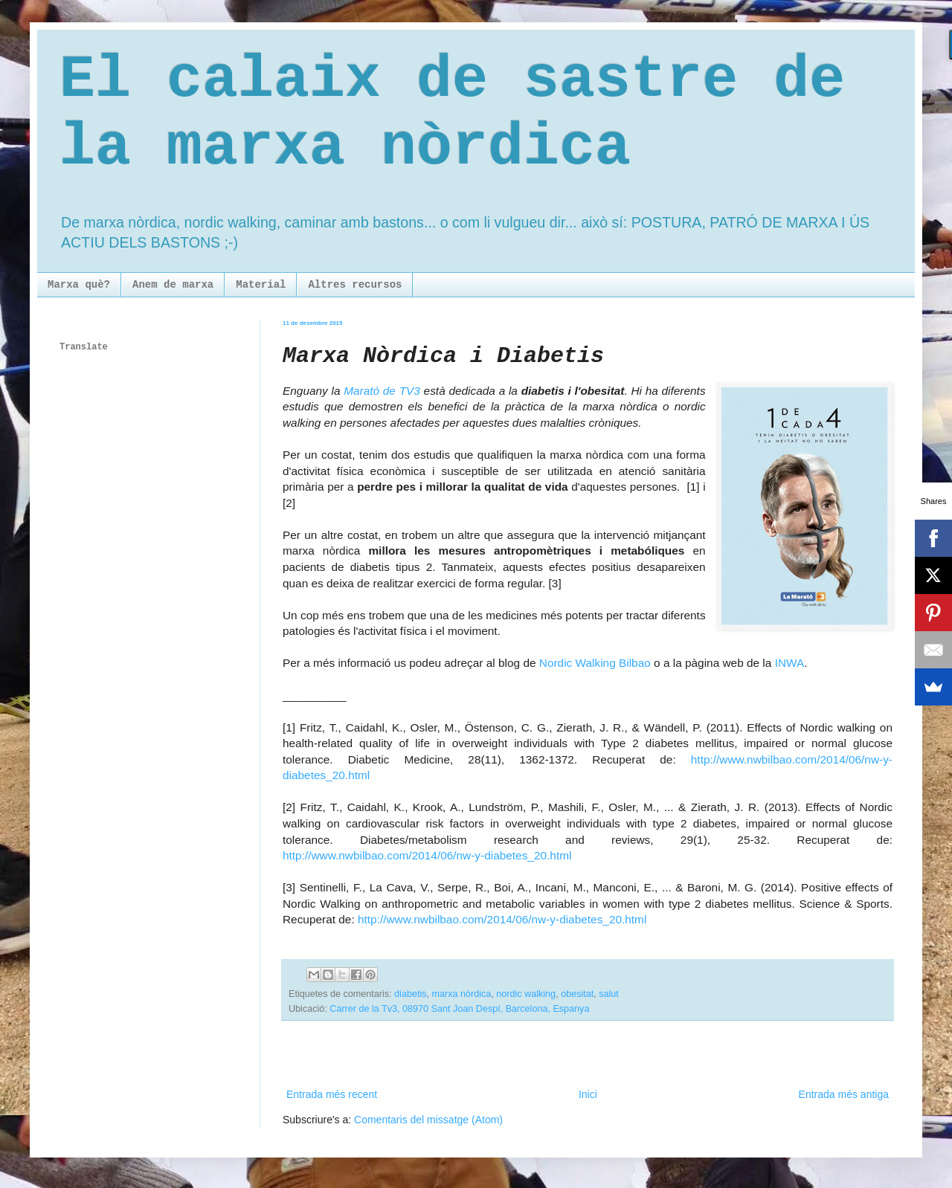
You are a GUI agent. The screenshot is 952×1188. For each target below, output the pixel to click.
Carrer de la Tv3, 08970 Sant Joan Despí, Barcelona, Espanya (459, 1009)
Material (261, 285)
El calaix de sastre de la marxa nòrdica (452, 113)
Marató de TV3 (382, 390)
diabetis (410, 994)
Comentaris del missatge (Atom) (428, 1120)
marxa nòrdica (462, 994)
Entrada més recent (331, 1094)
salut (609, 994)
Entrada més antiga (844, 1094)
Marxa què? (79, 285)
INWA (790, 662)
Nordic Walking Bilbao (595, 662)
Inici (588, 1094)
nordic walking (526, 994)
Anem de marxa (172, 285)
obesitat (577, 994)
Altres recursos (355, 285)
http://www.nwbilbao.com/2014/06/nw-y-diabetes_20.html (427, 855)
